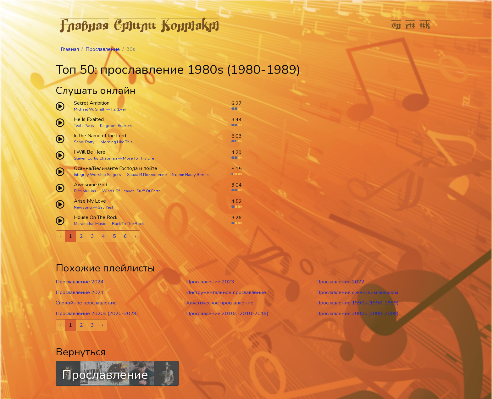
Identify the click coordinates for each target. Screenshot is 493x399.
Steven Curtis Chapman (95, 158)
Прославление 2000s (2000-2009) (357, 313)
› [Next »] (135, 236)
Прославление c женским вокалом (357, 292)
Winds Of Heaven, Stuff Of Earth (131, 191)
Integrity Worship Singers (97, 175)
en (396, 24)
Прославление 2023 (210, 281)
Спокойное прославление (86, 302)
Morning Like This (117, 142)
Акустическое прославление (219, 302)
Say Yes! (105, 207)
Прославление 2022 (340, 281)
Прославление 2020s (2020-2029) (97, 313)
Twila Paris (84, 125)
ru (410, 24)
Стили (135, 24)
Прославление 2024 (80, 281)
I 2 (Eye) (118, 109)
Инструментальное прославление (226, 292)
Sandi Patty (84, 142)
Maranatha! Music (90, 224)
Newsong (83, 207)
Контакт (190, 24)
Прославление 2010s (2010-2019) (227, 313)
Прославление (103, 49)
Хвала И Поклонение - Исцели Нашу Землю (168, 175)
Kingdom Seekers (116, 125)
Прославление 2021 (80, 292)
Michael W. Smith (89, 109)
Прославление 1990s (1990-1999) (357, 302)
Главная (84, 24)
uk (425, 24)
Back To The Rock (128, 224)
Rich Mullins (85, 191)
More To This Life (138, 158)
